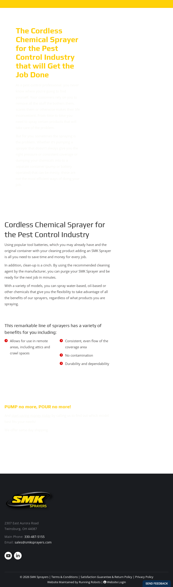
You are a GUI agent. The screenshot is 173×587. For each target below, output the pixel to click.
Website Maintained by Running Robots (73, 582)
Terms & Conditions (64, 577)
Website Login (114, 582)
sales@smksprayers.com (33, 542)
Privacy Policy (144, 577)
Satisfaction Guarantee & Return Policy (106, 577)
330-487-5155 (34, 536)
